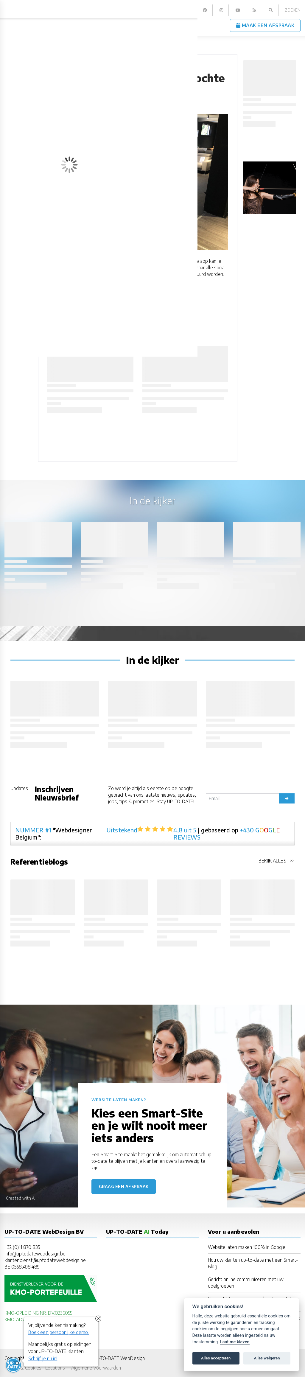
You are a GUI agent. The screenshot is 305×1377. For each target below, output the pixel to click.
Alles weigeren (267, 1358)
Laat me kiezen (235, 1342)
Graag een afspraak (124, 1186)
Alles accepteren (216, 1358)
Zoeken (293, 10)
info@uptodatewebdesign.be (35, 1253)
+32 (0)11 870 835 (22, 1247)
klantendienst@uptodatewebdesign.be (45, 1260)
